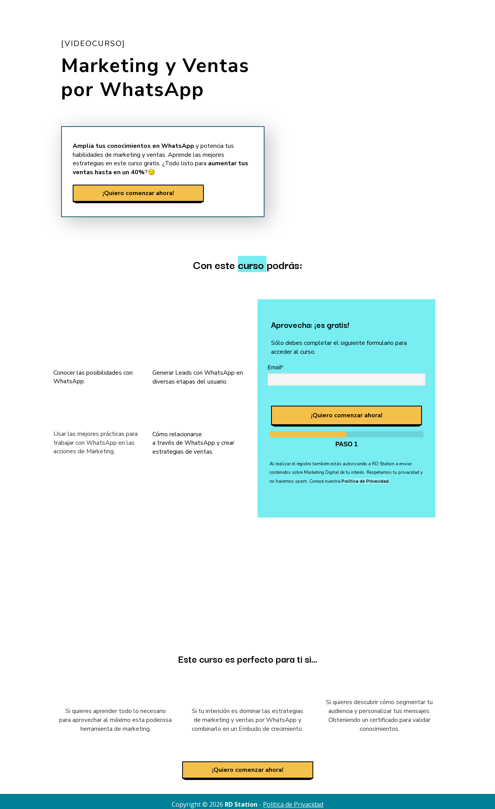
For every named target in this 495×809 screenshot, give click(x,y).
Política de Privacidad (293, 804)
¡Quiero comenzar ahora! (138, 193)
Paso (346, 444)
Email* (275, 367)
